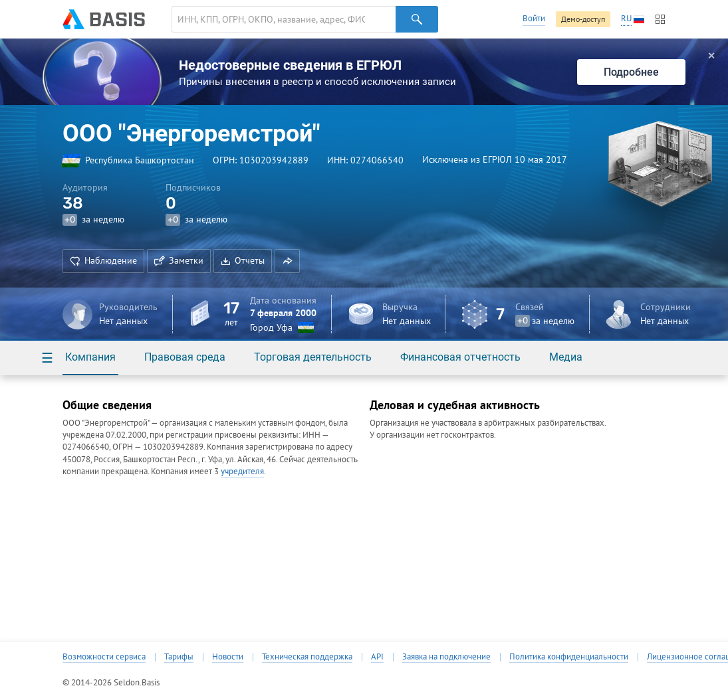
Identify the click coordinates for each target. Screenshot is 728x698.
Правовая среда (184, 357)
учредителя (242, 471)
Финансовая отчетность (460, 357)
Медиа (565, 357)
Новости (227, 657)
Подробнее (631, 72)
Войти (534, 18)
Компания (90, 357)
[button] (287, 261)
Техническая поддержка (307, 657)
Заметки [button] (178, 260)
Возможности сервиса (104, 657)
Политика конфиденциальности (568, 657)
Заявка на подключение (446, 657)
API (377, 657)
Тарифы (178, 657)
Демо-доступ (583, 19)
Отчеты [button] (243, 260)
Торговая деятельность (313, 357)
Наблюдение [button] (103, 260)
